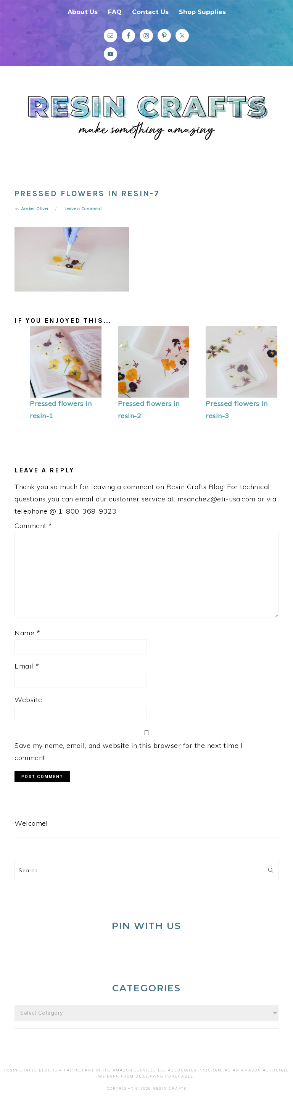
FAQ (115, 12)
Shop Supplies (202, 12)
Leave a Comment (83, 208)
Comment (33, 525)
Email (26, 666)
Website (28, 699)
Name (27, 632)
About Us (83, 12)
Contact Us (150, 12)
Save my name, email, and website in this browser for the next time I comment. (128, 751)
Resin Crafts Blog (146, 123)
